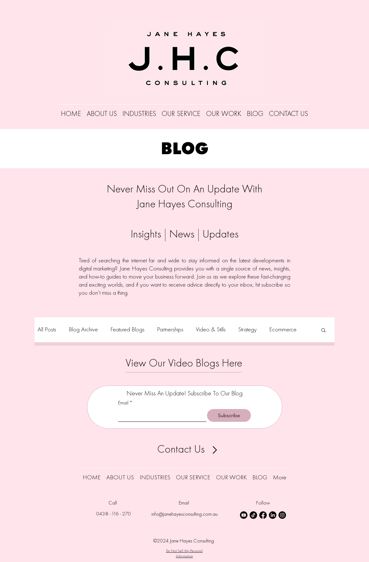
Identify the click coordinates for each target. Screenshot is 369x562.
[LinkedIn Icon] (272, 515)
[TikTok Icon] (253, 515)
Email (125, 403)
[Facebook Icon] (263, 515)
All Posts (47, 330)
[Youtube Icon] (243, 515)
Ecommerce (283, 330)
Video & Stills (211, 330)
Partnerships (170, 330)
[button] (323, 330)
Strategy (247, 330)
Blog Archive (83, 330)
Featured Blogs (127, 330)
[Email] (160, 415)
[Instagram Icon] (282, 515)
